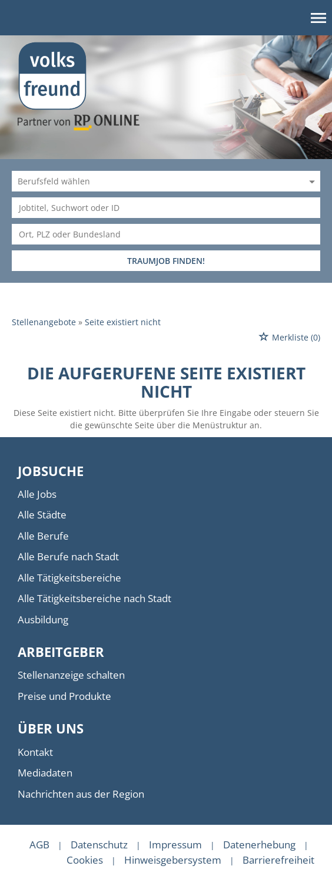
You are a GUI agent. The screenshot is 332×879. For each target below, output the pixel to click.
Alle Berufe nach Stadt (68, 556)
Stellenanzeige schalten (71, 675)
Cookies (85, 860)
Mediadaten (45, 772)
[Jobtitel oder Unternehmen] (166, 207)
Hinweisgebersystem (172, 860)
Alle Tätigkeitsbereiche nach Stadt (94, 598)
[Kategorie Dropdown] (310, 181)
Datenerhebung (259, 844)
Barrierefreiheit (278, 860)
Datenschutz (99, 844)
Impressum (175, 844)
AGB (39, 844)
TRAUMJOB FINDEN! (166, 260)
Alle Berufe (43, 536)
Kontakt (35, 752)
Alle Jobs (37, 494)
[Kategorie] (154, 181)
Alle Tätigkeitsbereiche (69, 577)
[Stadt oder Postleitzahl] (166, 234)
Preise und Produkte (64, 696)
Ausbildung (43, 619)
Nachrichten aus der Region (81, 794)
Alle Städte (42, 514)
